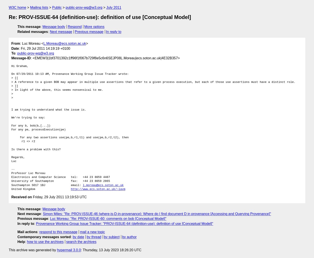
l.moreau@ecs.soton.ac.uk (103, 185)
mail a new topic (92, 232)
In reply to (113, 32)
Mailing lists (39, 7)
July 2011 (113, 7)
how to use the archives (45, 242)
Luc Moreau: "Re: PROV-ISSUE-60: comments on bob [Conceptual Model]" (108, 218)
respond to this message (58, 232)
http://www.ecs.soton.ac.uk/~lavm (98, 189)
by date (78, 237)
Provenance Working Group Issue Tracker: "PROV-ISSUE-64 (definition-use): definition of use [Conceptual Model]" (124, 224)
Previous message (89, 32)
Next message (61, 32)
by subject (111, 237)
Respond (75, 27)
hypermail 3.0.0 (69, 250)
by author (129, 237)
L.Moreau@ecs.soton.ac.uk (64, 43)
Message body (54, 27)
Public (57, 7)
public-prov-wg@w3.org (84, 7)
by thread (94, 237)
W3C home (17, 7)
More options (94, 27)
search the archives (81, 242)
